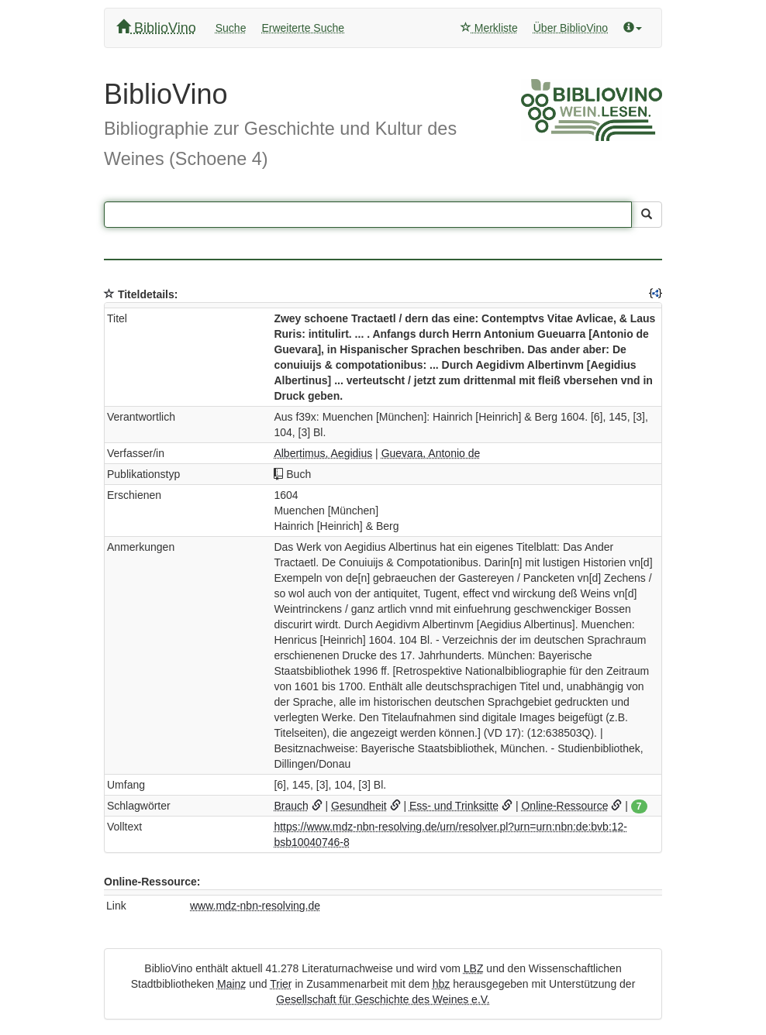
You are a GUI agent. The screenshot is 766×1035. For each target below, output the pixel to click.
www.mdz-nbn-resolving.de (255, 905)
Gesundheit (359, 805)
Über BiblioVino (570, 28)
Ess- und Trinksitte (454, 805)
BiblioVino (156, 27)
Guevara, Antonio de (431, 453)
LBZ (474, 968)
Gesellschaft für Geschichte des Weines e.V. (382, 999)
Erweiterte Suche (302, 28)
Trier (281, 984)
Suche (231, 28)
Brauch (291, 805)
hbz (441, 984)
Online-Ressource (564, 805)
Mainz (231, 984)
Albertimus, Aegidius (323, 453)
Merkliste (489, 28)
